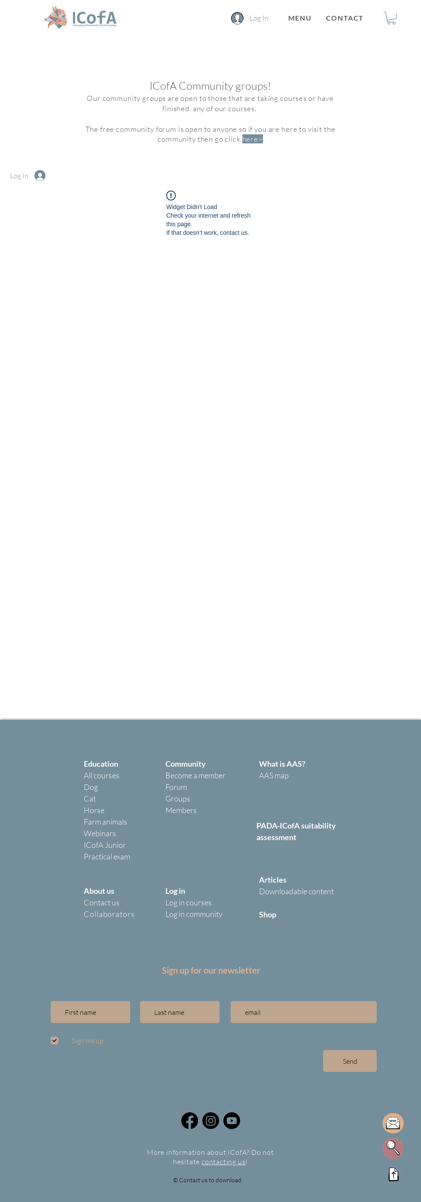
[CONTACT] (345, 17)
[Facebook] (189, 1120)
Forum (176, 787)
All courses (101, 775)
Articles (273, 879)
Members (181, 810)
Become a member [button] (195, 775)
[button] (299, 17)
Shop (267, 914)
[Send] (350, 1061)
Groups (177, 798)
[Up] (393, 1174)
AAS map (274, 775)
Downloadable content (296, 891)
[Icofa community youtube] (231, 1120)
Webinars (100, 833)
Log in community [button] (194, 914)
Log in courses (188, 902)
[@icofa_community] (210, 1120)
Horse (94, 810)
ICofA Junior (105, 845)
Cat (90, 798)
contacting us (223, 1161)
